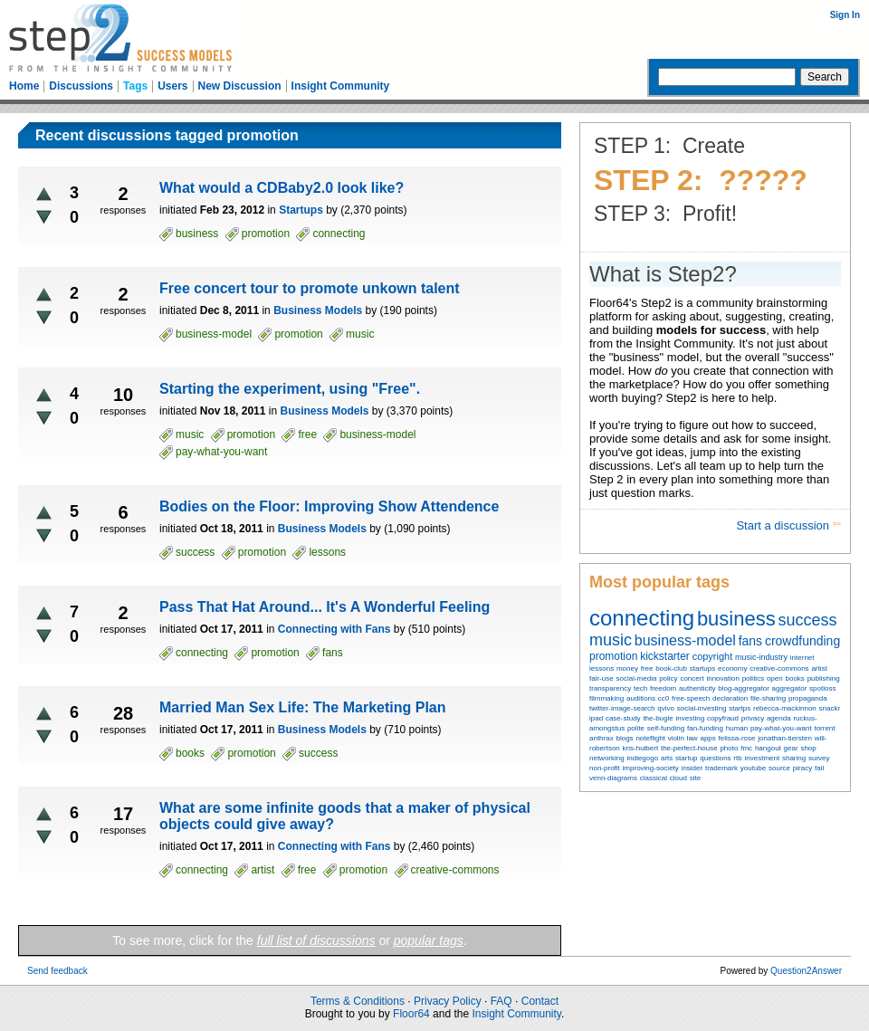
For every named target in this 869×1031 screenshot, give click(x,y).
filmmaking (606, 698)
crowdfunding (802, 641)
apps (707, 738)
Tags (135, 86)
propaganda (807, 698)
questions (715, 758)
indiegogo (642, 758)
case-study (623, 718)
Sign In (845, 15)
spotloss (822, 688)
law (692, 738)
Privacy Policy (448, 1001)
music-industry (761, 657)
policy (668, 678)
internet (802, 658)
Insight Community (340, 86)
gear (791, 748)
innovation (722, 678)
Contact (540, 1001)
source (779, 768)
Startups (301, 210)
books (794, 678)
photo (729, 748)
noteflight (649, 738)
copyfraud (723, 718)
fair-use (601, 678)
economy (732, 668)
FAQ (501, 1001)
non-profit (604, 768)
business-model (685, 640)
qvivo (665, 708)
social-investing (702, 708)
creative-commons (779, 668)
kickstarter (665, 656)
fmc (746, 748)
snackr (830, 708)
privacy (752, 718)
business (736, 618)
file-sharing (768, 698)
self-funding (665, 728)
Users (172, 86)
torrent (824, 728)
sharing (794, 758)
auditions (640, 698)
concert (691, 678)
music (610, 640)
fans (750, 641)
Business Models (317, 310)
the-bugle (658, 718)
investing (690, 718)
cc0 (663, 698)
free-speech (691, 698)
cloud (678, 778)
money (627, 668)
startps (739, 708)
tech (640, 688)
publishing (823, 678)
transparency (610, 688)
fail (819, 768)
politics (753, 678)
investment (761, 758)
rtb (737, 758)
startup (686, 758)
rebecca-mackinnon (784, 708)
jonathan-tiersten (785, 738)
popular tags (428, 940)
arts (667, 758)
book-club (671, 668)
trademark (721, 768)
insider (692, 768)
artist (818, 668)
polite (636, 728)
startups (702, 668)
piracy (802, 768)
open (775, 678)
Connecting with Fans (334, 629)
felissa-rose (737, 738)
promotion (613, 656)
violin (676, 738)
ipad (596, 718)
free (647, 668)
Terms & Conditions (357, 1001)
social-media (636, 678)
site (695, 778)
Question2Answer (806, 971)
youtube (753, 768)
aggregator (789, 688)
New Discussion (240, 86)
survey (819, 758)
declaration (730, 698)
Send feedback (57, 971)
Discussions (81, 86)
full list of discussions (316, 940)
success (807, 620)
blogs (624, 738)
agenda (779, 718)
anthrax (601, 738)
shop (808, 748)
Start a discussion (784, 525)
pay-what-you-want (781, 728)
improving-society (651, 768)
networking (607, 758)
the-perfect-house (689, 748)
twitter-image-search (621, 708)
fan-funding (705, 728)
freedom (663, 688)
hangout (768, 748)
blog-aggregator (743, 688)
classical (653, 778)
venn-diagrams (613, 778)
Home (24, 86)
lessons (601, 668)
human (737, 728)
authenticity (697, 688)
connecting (641, 618)
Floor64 (411, 1013)
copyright (712, 656)
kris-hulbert (641, 748)
